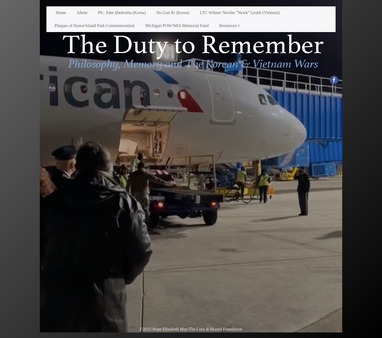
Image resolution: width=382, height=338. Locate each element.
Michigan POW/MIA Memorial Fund (177, 25)
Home (61, 12)
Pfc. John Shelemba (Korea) (122, 12)
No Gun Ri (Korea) (173, 12)
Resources (228, 25)
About (82, 12)
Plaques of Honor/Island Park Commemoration (94, 25)
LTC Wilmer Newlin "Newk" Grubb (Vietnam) (240, 12)
